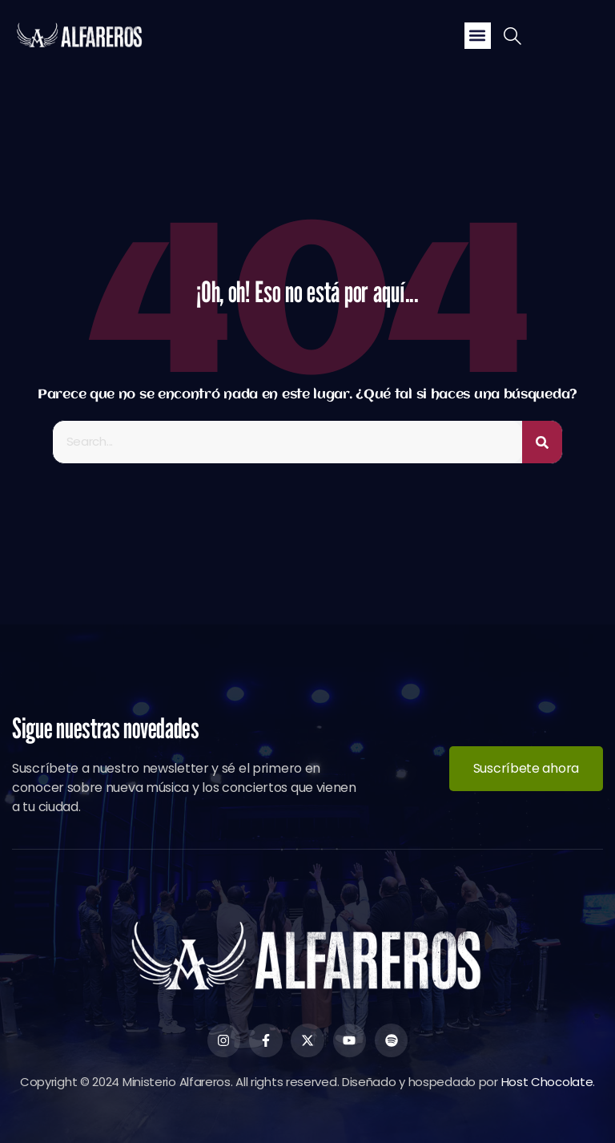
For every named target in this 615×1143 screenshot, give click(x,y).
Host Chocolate (547, 1081)
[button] (477, 35)
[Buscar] (542, 442)
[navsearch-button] (512, 38)
